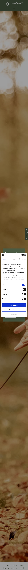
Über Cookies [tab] (22, 259)
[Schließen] (22, 251)
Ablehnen (14, 314)
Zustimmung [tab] (5, 259)
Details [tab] (14, 259)
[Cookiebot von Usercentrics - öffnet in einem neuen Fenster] (20, 255)
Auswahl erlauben (14, 309)
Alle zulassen (14, 305)
